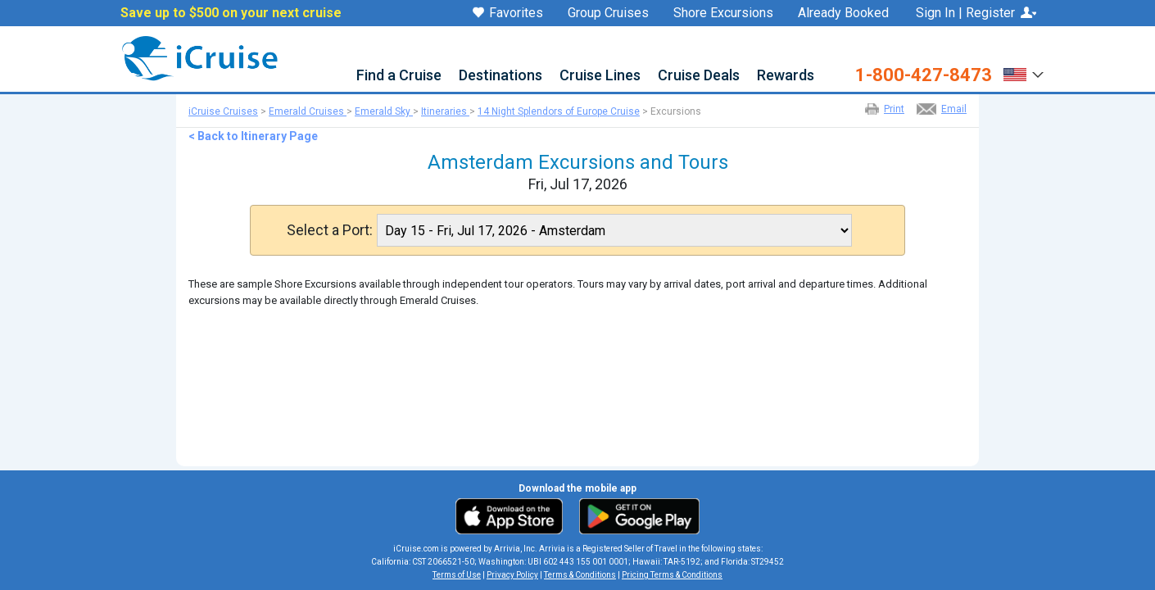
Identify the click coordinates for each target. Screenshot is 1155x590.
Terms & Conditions (580, 574)
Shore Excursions (723, 13)
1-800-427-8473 (923, 75)
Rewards (785, 76)
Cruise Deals (699, 76)
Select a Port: (330, 230)
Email (954, 109)
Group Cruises (608, 13)
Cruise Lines (600, 76)
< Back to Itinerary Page (253, 136)
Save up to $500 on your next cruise (231, 13)
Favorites (508, 14)
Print (894, 109)
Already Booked (843, 13)
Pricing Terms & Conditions (672, 574)
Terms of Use (457, 574)
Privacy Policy (512, 574)
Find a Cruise (399, 76)
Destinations (500, 76)
